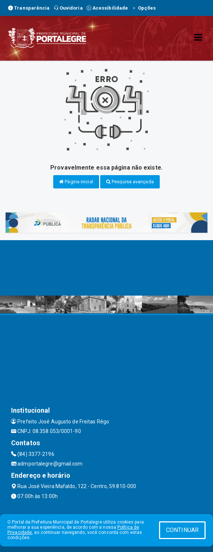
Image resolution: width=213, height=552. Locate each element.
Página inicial (76, 181)
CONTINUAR (182, 530)
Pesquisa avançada (130, 181)
